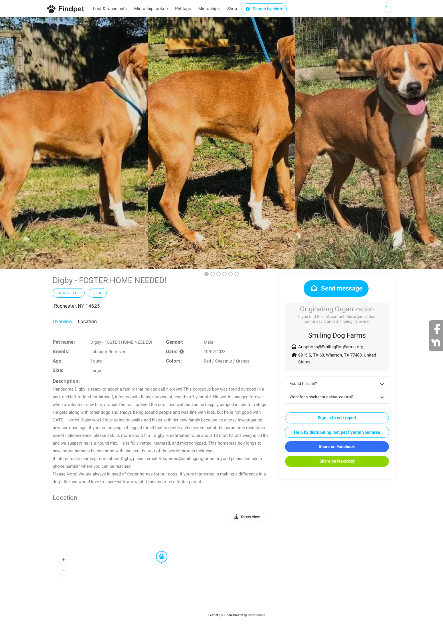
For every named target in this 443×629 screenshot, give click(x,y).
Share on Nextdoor (337, 461)
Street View (250, 517)
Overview (62, 321)
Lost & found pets (110, 8)
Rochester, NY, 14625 (77, 306)
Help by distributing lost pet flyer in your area (337, 432)
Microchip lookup (151, 8)
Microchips (209, 8)
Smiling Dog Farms (337, 335)
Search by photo (264, 8)
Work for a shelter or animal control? (338, 397)
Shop (232, 8)
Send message (336, 288)
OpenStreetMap (235, 615)
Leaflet (213, 615)
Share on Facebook (337, 446)
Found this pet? (338, 383)
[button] (157, 551)
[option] (74, 143)
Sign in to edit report (337, 417)
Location (87, 321)
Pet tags (183, 8)
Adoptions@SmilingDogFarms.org (330, 346)
